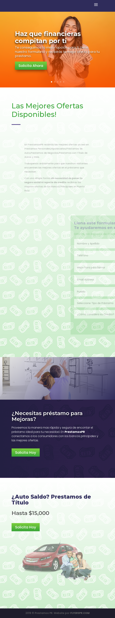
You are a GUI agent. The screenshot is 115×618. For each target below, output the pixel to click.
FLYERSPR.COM (80, 613)
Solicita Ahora (31, 65)
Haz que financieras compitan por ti (48, 37)
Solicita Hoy (25, 452)
